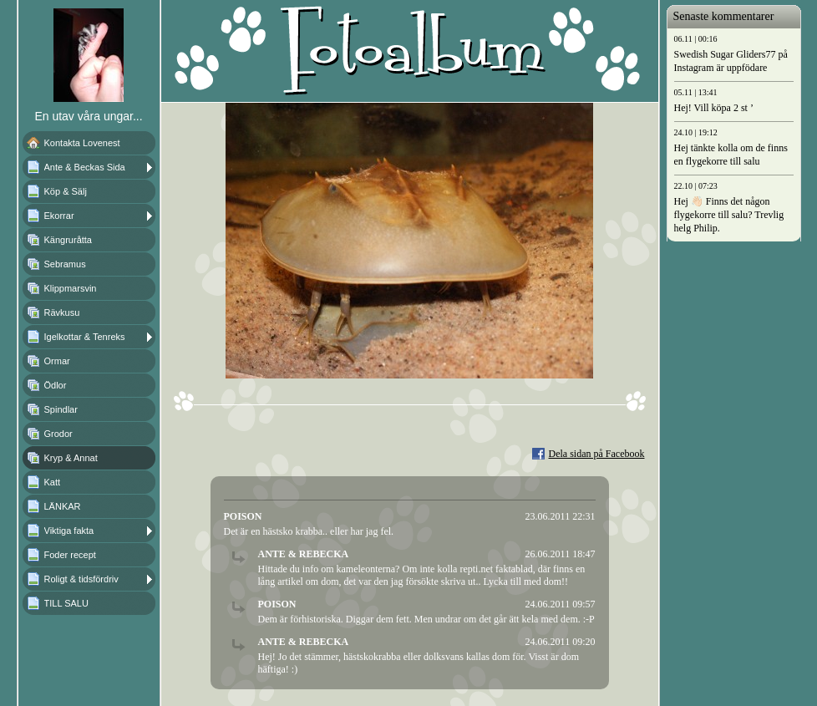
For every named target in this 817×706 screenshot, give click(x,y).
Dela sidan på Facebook (597, 454)
